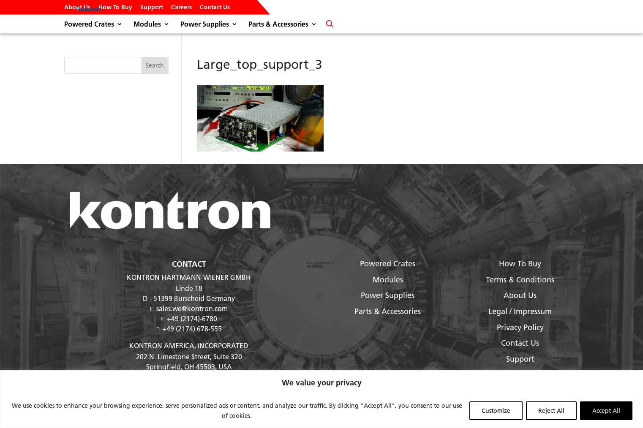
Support (151, 7)
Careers (181, 7)
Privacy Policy (520, 327)
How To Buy (115, 7)
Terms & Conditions (520, 279)
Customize (496, 410)
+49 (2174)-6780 (192, 318)
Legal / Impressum (520, 311)
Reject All (551, 410)
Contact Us (215, 7)
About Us (77, 7)
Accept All (606, 410)
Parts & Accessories (278, 24)
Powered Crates (89, 24)
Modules (147, 24)
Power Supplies (204, 24)
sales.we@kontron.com (192, 308)
